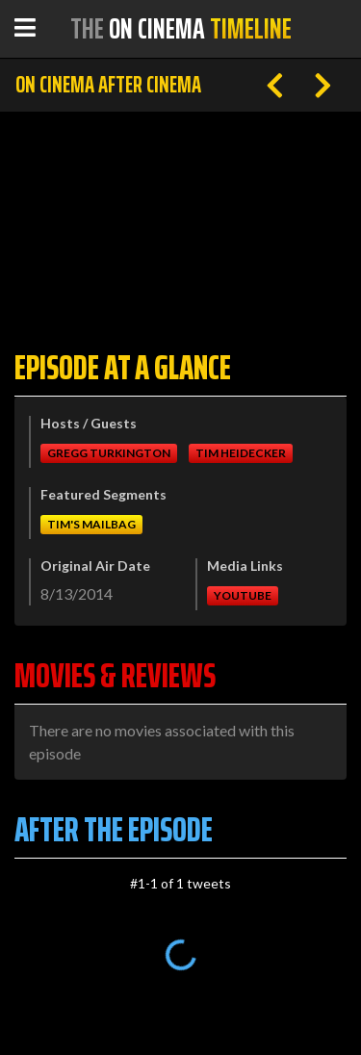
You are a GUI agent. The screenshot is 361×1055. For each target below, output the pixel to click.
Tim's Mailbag (91, 524)
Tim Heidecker (240, 453)
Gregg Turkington (108, 453)
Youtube (242, 595)
